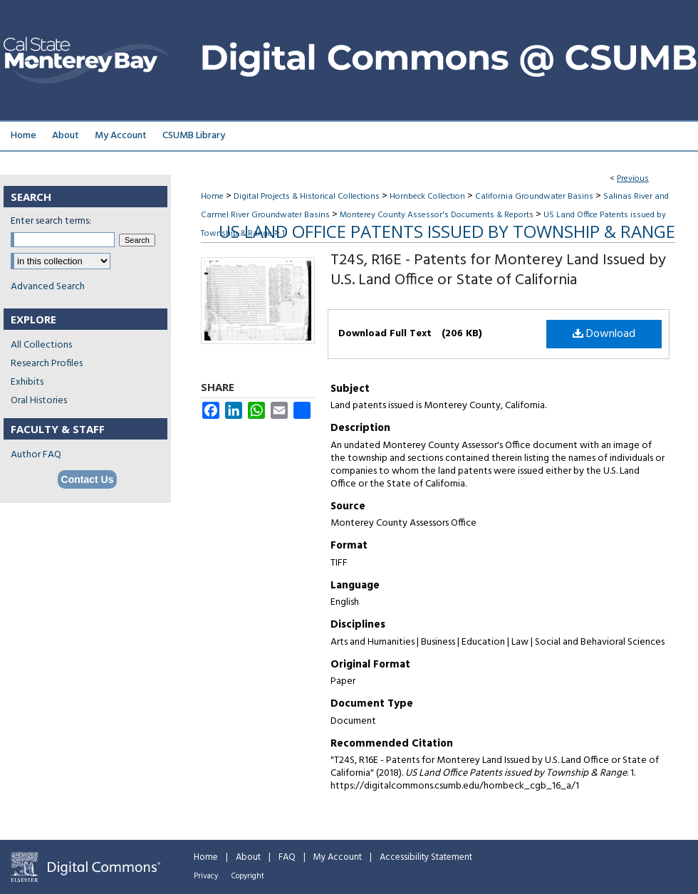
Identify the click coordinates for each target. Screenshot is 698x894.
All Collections (41, 345)
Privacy (206, 876)
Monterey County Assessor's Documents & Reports (436, 215)
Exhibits (27, 382)
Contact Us (87, 479)
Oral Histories (39, 401)
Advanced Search (48, 287)
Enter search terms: (51, 221)
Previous (633, 179)
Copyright (247, 876)
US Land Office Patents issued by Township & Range (447, 231)
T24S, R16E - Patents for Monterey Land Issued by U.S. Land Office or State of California (498, 270)
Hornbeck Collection (427, 196)
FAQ (287, 857)
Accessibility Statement (426, 857)
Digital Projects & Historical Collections (307, 196)
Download (604, 334)
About (248, 857)
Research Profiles (47, 363)
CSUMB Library (193, 136)
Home (212, 196)
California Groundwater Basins (534, 196)
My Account (337, 857)
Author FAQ (36, 455)
